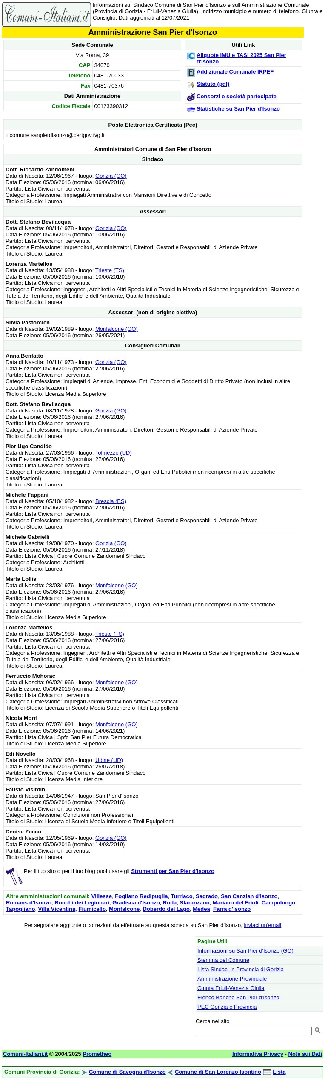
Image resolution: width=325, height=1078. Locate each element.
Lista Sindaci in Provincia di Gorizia (240, 969)
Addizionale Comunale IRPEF (235, 71)
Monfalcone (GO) (116, 329)
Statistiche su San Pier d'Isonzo (238, 108)
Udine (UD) (109, 760)
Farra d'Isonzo (232, 909)
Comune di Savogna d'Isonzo (127, 1072)
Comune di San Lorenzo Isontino (218, 1072)
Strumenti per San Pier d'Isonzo (172, 871)
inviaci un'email (263, 925)
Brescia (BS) (110, 501)
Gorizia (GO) (111, 176)
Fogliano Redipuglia (141, 896)
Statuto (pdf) (213, 84)
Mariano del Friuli (236, 902)
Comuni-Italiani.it (25, 1054)
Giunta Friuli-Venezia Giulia (231, 988)
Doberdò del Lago (166, 909)
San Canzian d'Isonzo (249, 896)
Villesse (101, 896)
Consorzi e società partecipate (237, 96)
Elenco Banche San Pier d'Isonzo (238, 997)
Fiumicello (92, 909)
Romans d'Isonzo (28, 902)
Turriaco (182, 896)
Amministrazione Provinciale (232, 979)
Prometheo (97, 1054)
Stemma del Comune (223, 960)
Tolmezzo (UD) (113, 452)
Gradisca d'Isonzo (136, 902)
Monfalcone (124, 909)
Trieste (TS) (109, 270)
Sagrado (207, 896)
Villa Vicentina (57, 909)
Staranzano (195, 902)
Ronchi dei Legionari (81, 902)
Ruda (170, 902)
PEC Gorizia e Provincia (227, 1007)
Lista (279, 1072)
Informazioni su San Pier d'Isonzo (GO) (245, 950)
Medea (201, 909)
